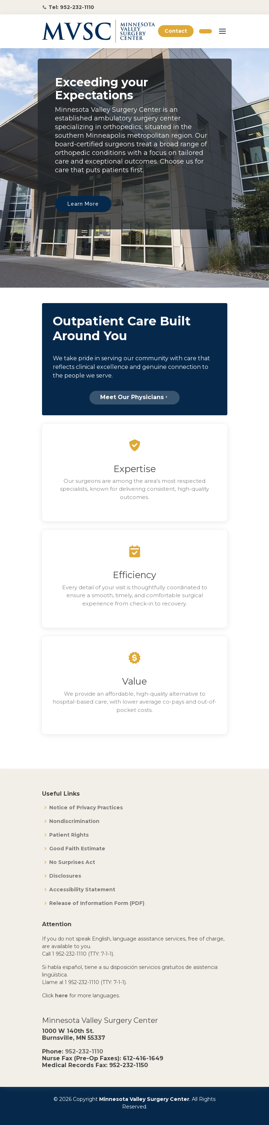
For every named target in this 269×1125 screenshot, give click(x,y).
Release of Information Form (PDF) (96, 903)
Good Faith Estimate (77, 848)
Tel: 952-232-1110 (71, 7)
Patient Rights (69, 834)
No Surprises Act (72, 862)
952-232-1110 (84, 1051)
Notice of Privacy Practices (86, 807)
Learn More (83, 204)
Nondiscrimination (74, 821)
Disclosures (65, 875)
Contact (175, 31)
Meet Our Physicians (134, 397)
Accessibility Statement (82, 889)
